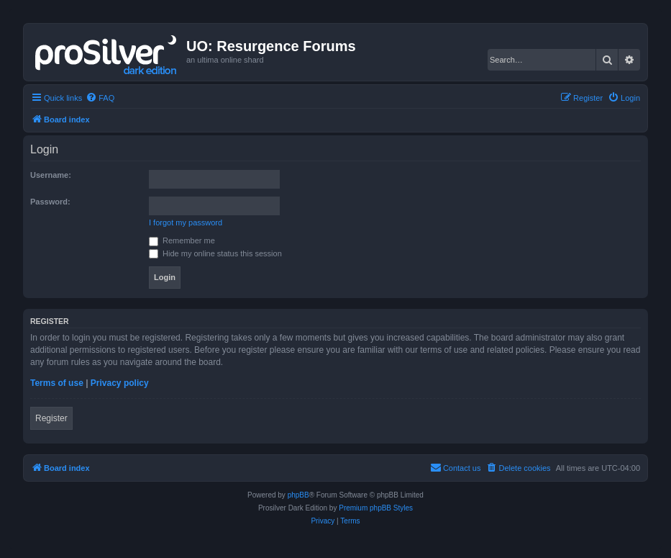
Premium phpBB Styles (376, 508)
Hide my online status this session (215, 253)
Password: (50, 201)
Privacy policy (120, 383)
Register (51, 418)
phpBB (298, 495)
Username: (50, 175)
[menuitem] (100, 98)
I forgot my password (185, 222)
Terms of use (56, 383)
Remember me (182, 240)
